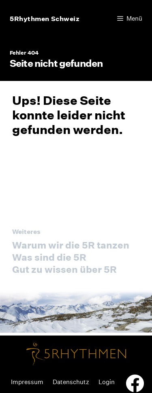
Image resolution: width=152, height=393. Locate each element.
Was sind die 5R (49, 257)
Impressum (27, 382)
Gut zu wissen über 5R (64, 269)
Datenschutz (71, 382)
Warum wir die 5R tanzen (70, 245)
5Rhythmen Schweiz (45, 19)
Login (106, 382)
